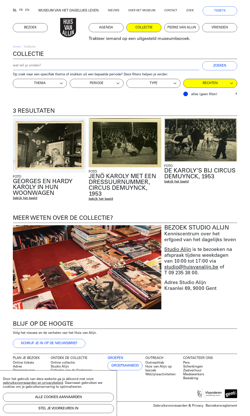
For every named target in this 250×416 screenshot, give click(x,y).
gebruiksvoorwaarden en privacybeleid (33, 383)
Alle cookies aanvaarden (58, 397)
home (16, 46)
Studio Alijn (177, 249)
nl (15, 10)
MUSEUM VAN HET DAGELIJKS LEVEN (68, 10)
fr (21, 10)
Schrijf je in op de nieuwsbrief (49, 343)
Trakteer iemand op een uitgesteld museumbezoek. (139, 39)
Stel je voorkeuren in (58, 408)
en (27, 10)
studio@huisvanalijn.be (191, 267)
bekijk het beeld (25, 198)
